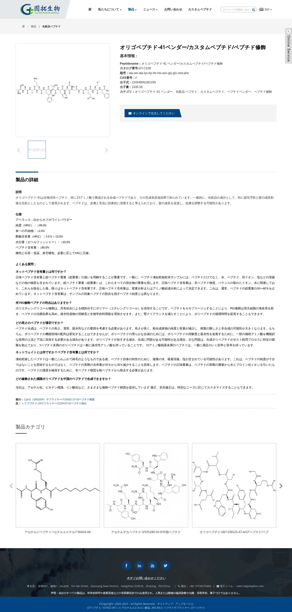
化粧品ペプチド (51, 26)
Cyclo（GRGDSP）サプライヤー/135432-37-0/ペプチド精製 (59, 399)
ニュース (150, 9)
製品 (132, 9)
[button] (107, 150)
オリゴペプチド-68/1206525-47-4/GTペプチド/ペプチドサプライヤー (234, 532)
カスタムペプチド (200, 9)
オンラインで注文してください (154, 113)
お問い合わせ (173, 9)
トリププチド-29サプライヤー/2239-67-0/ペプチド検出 (54, 403)
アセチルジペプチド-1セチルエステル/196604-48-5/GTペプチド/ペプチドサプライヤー (58, 532)
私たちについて (109, 9)
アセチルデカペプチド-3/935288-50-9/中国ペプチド (146, 532)
